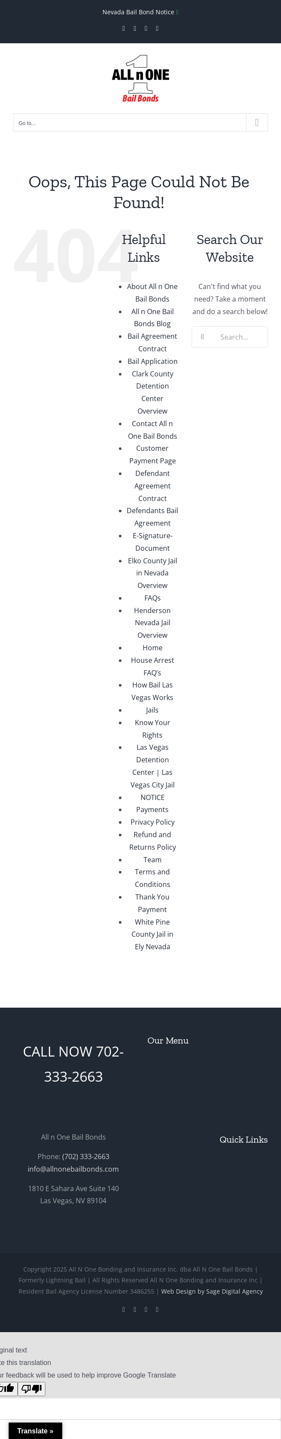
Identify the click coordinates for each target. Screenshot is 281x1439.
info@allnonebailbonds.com (73, 1169)
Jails (152, 710)
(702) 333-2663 (85, 1156)
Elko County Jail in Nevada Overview (152, 573)
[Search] (202, 337)
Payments (152, 809)
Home (153, 647)
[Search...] (230, 337)
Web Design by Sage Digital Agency (212, 1291)
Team (153, 859)
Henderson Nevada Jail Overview (152, 623)
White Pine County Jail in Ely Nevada (152, 934)
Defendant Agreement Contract (152, 486)
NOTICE (152, 797)
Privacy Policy (153, 822)
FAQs (152, 598)
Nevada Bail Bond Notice (139, 12)
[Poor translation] (31, 1389)
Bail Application (153, 361)
